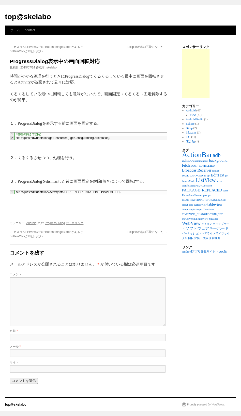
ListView (206, 180)
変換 (197, 238)
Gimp (189, 128)
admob (187, 160)
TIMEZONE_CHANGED (196, 214)
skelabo (51, 67)
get (226, 175)
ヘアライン (208, 233)
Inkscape (191, 132)
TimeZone (208, 209)
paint (225, 190)
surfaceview (200, 204)
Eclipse (190, 123)
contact (30, 30)
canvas (215, 170)
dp (205, 175)
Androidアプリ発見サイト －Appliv (204, 251)
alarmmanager (200, 161)
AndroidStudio (194, 119)
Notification (188, 185)
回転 (191, 238)
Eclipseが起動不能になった (147, 47)
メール (15, 346)
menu (219, 181)
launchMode (188, 181)
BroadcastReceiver (196, 170)
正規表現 (205, 238)
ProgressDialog (55, 223)
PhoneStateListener (192, 195)
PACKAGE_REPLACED (202, 190)
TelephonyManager (192, 209)
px (209, 195)
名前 (14, 331)
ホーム (15, 30)
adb (217, 155)
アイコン (206, 224)
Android (31, 223)
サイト (14, 362)
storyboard (187, 204)
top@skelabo (28, 17)
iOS (188, 137)
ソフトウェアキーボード (207, 228)
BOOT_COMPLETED (203, 165)
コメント (16, 274)
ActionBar (197, 155)
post (205, 195)
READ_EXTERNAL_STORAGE (200, 200)
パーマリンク (74, 223)
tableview (215, 204)
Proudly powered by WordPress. (206, 404)
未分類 (190, 141)
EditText (217, 175)
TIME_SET (216, 214)
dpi (208, 175)
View (193, 115)
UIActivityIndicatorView (195, 218)
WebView (191, 223)
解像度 (216, 238)
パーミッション (191, 233)
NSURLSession (204, 185)
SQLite (222, 200)
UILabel (213, 218)
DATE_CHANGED (192, 175)
